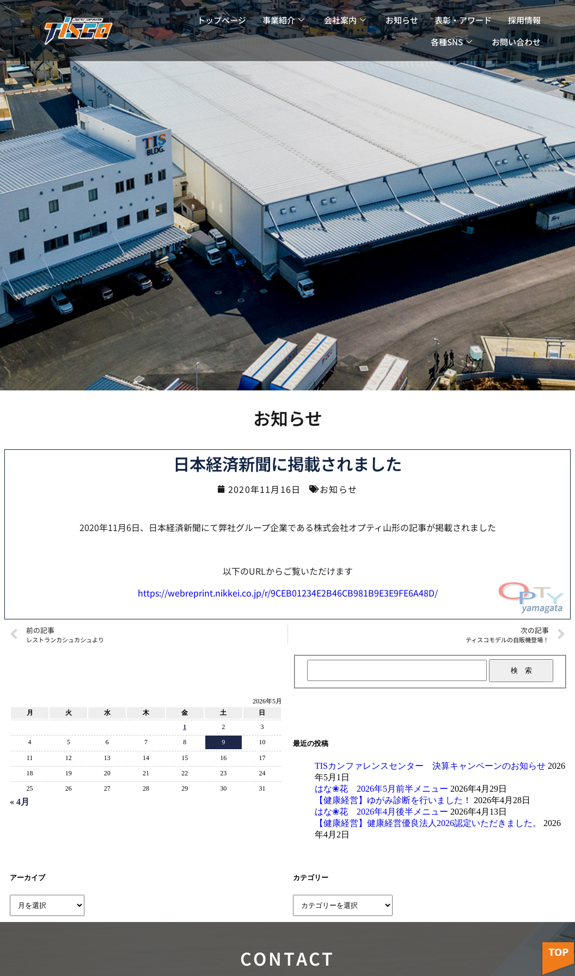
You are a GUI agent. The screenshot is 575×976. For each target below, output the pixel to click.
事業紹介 (283, 20)
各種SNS (451, 41)
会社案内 (345, 20)
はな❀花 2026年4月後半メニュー (381, 811)
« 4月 (19, 801)
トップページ (221, 20)
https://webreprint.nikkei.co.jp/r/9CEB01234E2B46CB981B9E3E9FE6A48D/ (288, 592)
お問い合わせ (516, 41)
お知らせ (402, 20)
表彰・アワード (463, 20)
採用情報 (524, 20)
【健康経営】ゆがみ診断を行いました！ (393, 800)
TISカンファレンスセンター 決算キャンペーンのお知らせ (430, 765)
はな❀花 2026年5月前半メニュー (381, 788)
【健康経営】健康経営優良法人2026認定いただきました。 (428, 823)
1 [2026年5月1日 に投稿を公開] (184, 727)
